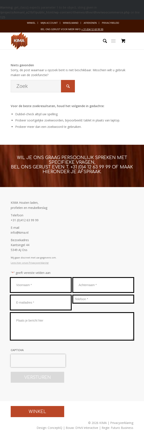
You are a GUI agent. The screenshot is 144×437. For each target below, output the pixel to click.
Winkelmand (71, 22)
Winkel (31, 22)
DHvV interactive (86, 428)
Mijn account (49, 22)
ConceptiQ (55, 428)
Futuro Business (122, 428)
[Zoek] (103, 40)
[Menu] (113, 41)
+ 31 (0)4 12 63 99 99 (92, 29)
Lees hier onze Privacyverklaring (30, 262)
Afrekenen (90, 22)
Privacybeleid (110, 22)
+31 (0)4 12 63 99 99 (90, 167)
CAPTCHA (17, 350)
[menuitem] (31, 23)
